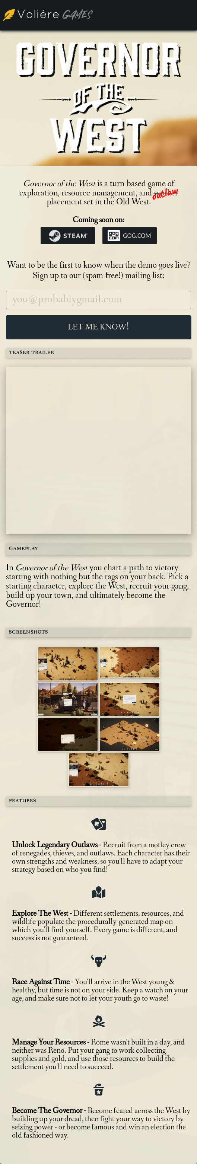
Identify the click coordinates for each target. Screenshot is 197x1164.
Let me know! (98, 327)
